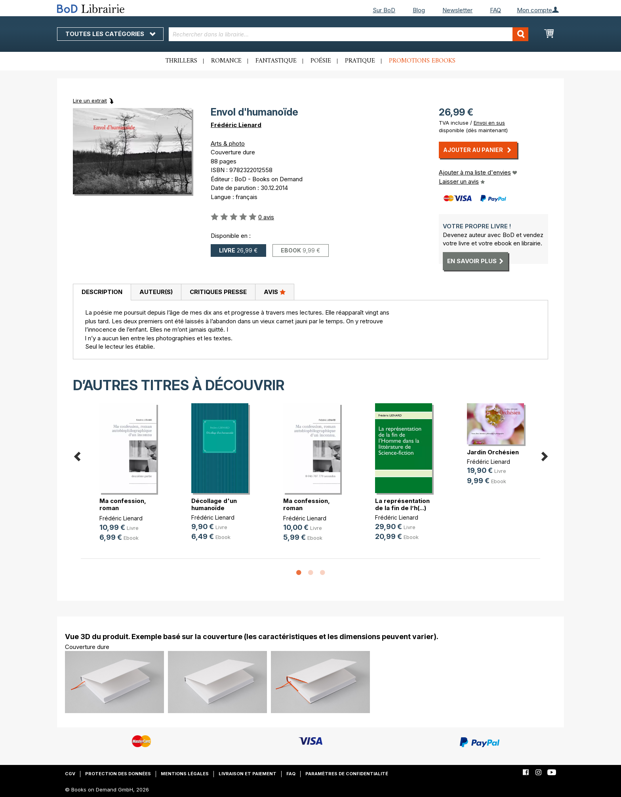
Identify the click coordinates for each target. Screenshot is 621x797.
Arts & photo (228, 143)
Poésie (320, 60)
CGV (70, 773)
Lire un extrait (90, 100)
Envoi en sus (489, 123)
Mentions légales (185, 773)
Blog (419, 10)
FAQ (495, 10)
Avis (275, 291)
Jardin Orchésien (493, 452)
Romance (226, 60)
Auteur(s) (156, 292)
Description (102, 292)
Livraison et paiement (247, 773)
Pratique (360, 60)
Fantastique (276, 60)
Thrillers (181, 60)
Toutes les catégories (110, 34)
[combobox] (349, 34)
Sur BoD (384, 10)
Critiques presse (218, 292)
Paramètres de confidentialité (346, 773)
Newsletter (457, 10)
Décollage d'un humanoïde (214, 504)
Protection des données (118, 773)
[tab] (102, 292)
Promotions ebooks (422, 60)
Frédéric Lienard (236, 125)
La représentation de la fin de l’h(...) (402, 504)
